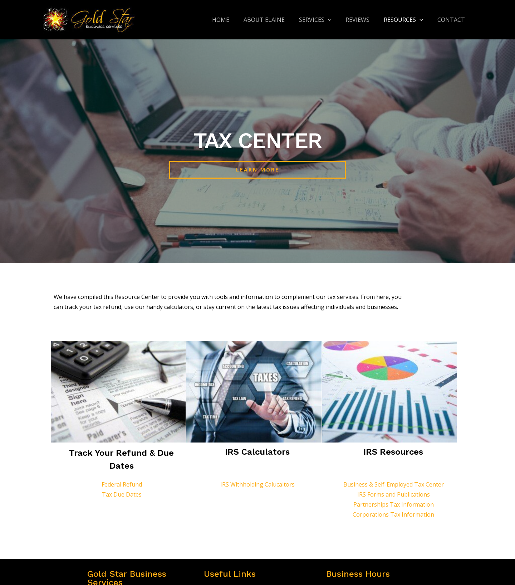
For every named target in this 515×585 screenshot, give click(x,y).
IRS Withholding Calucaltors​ (257, 484)
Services (325, 19)
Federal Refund (122, 484)
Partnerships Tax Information (393, 504)
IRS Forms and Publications (393, 494)
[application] (338, 19)
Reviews (365, 20)
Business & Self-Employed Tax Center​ (393, 484)
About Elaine (277, 20)
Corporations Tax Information (393, 514)
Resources (407, 19)
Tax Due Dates (122, 494)
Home (236, 20)
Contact (452, 20)
